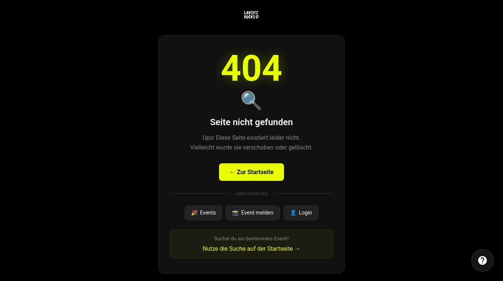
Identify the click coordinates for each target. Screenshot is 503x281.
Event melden (252, 213)
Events (203, 213)
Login (301, 213)
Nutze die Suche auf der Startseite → (251, 248)
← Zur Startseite (251, 172)
